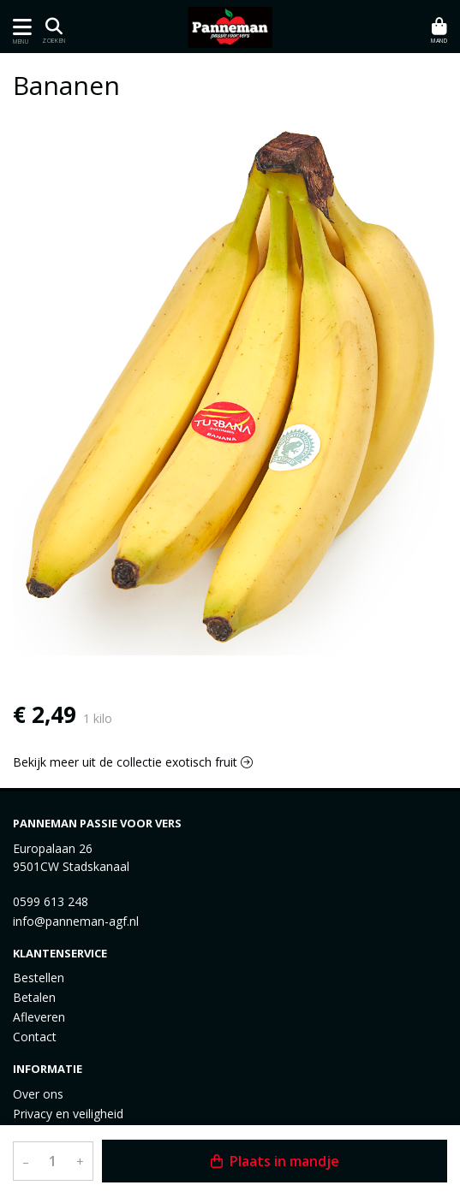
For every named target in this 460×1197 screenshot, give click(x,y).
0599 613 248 (50, 901)
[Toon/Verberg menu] (19, 26)
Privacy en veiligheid (68, 1113)
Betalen (34, 997)
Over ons (38, 1094)
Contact (35, 1036)
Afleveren (39, 1017)
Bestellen (38, 977)
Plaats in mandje (275, 1161)
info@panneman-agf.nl (76, 921)
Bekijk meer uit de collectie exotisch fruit (133, 762)
